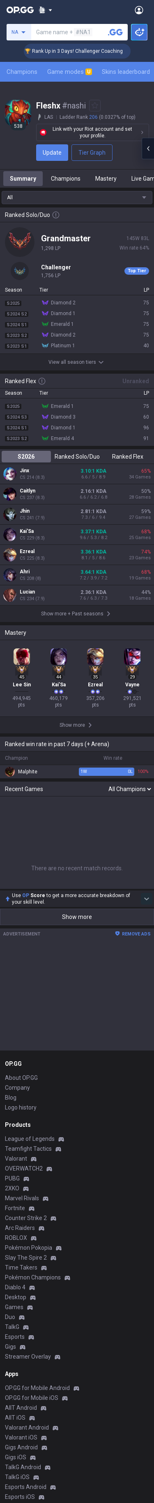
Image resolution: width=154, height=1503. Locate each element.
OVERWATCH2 (24, 1168)
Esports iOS (20, 1497)
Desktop (15, 1297)
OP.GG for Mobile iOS (31, 1398)
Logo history (21, 1107)
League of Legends (30, 1138)
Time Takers (21, 1267)
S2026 (26, 456)
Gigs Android (21, 1447)
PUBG (12, 1178)
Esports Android (25, 1487)
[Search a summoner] (115, 32)
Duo (10, 1317)
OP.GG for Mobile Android (37, 1388)
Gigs (10, 1346)
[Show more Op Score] (146, 899)
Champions (22, 71)
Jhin (25, 511)
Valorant (16, 1158)
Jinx (24, 471)
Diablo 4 (15, 1287)
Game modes (69, 71)
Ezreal (27, 551)
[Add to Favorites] (95, 105)
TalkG (12, 1327)
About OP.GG (21, 1077)
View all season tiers (77, 362)
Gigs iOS (15, 1457)
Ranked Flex (127, 456)
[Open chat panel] (148, 148)
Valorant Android (27, 1427)
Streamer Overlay (28, 1356)
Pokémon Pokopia (28, 1247)
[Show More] (45, 10)
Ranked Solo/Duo (77, 456)
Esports (15, 1336)
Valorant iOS (21, 1437)
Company (17, 1087)
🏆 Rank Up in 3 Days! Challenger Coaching (86, 51)
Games (14, 1307)
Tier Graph (92, 152)
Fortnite (15, 1208)
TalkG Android (23, 1467)
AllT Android (21, 1407)
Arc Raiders (20, 1228)
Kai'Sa (27, 531)
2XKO (12, 1188)
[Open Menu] (139, 10)
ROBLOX (16, 1237)
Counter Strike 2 (26, 1218)
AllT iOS (15, 1417)
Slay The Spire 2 (26, 1257)
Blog (10, 1097)
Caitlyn (27, 491)
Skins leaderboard (126, 71)
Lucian (27, 592)
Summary (23, 178)
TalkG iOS (17, 1477)
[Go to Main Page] (20, 10)
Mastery (106, 178)
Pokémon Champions (33, 1277)
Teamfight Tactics (28, 1148)
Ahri (25, 572)
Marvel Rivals (22, 1198)
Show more (77, 917)
